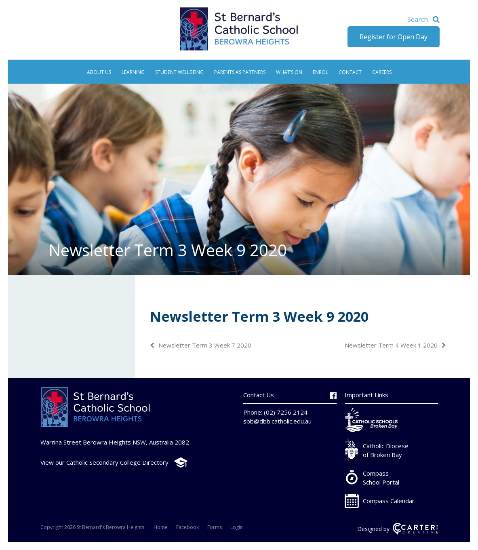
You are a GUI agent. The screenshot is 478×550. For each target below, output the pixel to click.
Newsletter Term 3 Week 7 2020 (204, 345)
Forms (214, 527)
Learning (133, 72)
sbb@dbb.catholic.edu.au (277, 421)
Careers (382, 72)
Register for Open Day (393, 36)
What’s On (289, 72)
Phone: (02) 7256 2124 (275, 412)
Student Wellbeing (179, 72)
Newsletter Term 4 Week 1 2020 (391, 345)
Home (161, 527)
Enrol (320, 72)
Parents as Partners (239, 72)
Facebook (187, 527)
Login (236, 527)
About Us (99, 72)
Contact (350, 72)
